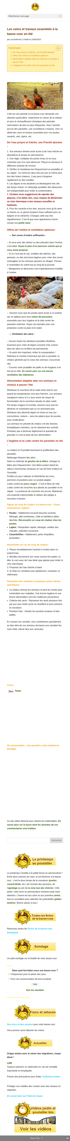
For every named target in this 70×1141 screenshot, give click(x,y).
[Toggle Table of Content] (57, 48)
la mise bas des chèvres (40, 888)
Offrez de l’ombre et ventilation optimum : (31, 55)
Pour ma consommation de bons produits (31, 979)
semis (57, 895)
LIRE (9, 1063)
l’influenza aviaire (51, 1076)
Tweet (18, 691)
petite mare (24, 223)
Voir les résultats (35, 990)
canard (10, 884)
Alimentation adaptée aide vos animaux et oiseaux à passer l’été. (36, 60)
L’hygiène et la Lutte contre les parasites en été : (34, 65)
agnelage (13, 888)
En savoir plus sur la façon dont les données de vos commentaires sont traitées (34, 825)
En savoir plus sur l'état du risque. (25, 1096)
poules (53, 880)
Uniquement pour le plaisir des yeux (28, 974)
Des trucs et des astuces (20, 1024)
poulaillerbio (16, 39)
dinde (18, 884)
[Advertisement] (35, 654)
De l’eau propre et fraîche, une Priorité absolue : (34, 52)
